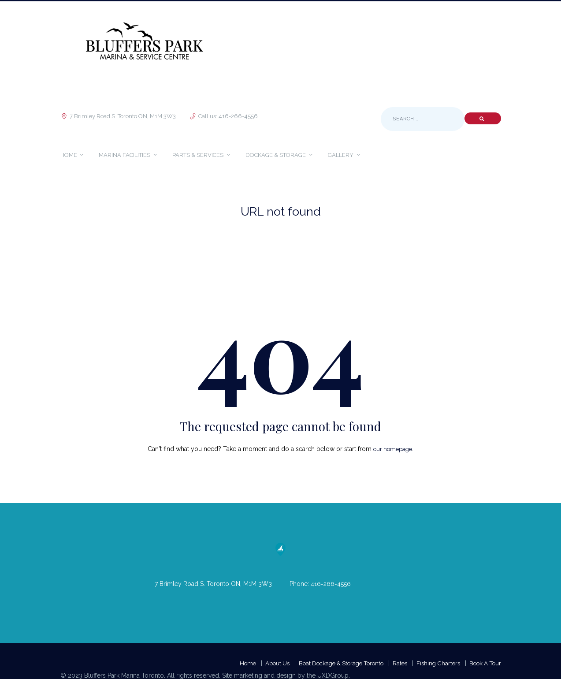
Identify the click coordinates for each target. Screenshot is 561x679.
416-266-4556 (331, 583)
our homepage (393, 448)
